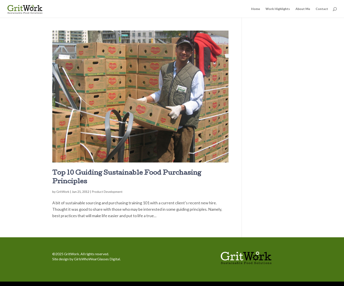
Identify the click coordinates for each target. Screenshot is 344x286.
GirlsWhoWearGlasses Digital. (97, 259)
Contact (322, 9)
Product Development (107, 191)
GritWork (62, 191)
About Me (302, 9)
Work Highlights (278, 9)
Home (255, 9)
